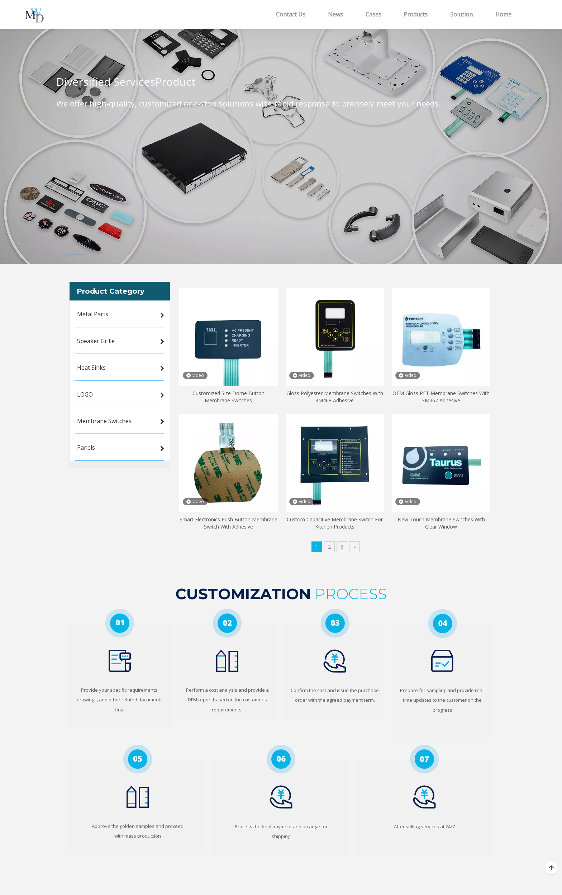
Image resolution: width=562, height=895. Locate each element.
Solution (461, 14)
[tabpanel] (281, 137)
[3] (334, 623)
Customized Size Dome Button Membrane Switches (228, 397)
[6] (281, 759)
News (335, 14)
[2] (227, 623)
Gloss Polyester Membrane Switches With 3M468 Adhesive (334, 397)
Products (416, 14)
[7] (424, 759)
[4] (442, 623)
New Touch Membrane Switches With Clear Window (441, 523)
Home (503, 14)
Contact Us (290, 14)
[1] (119, 623)
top (551, 868)
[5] (137, 759)
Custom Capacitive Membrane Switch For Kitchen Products (335, 523)
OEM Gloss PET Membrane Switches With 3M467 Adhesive (441, 397)
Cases (373, 14)
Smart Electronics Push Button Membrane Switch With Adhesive (228, 523)
